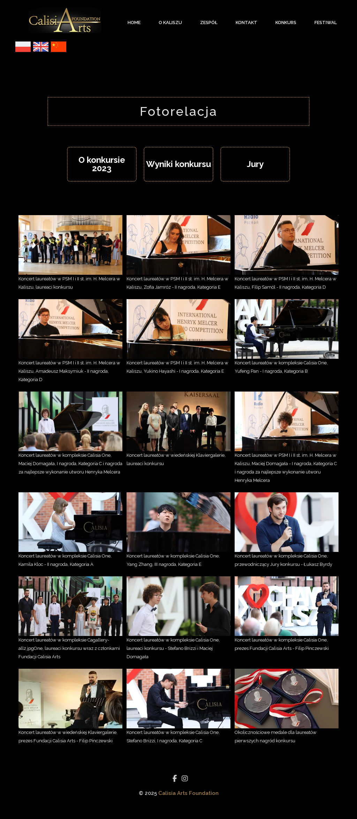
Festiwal (325, 22)
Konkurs (285, 22)
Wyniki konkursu (178, 164)
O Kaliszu (170, 22)
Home (134, 22)
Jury (255, 164)
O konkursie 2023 (101, 164)
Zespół (209, 22)
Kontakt (246, 22)
